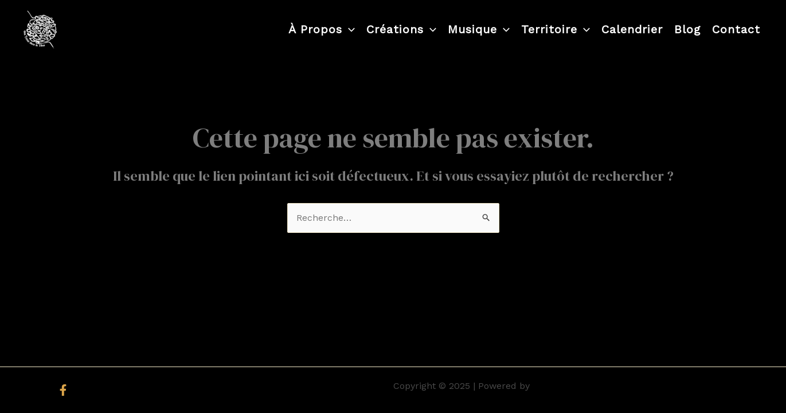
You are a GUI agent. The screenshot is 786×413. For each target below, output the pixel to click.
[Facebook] (63, 390)
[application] (348, 29)
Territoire (555, 29)
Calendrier (632, 29)
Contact (736, 29)
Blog (687, 29)
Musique (479, 29)
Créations (401, 29)
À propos (321, 29)
